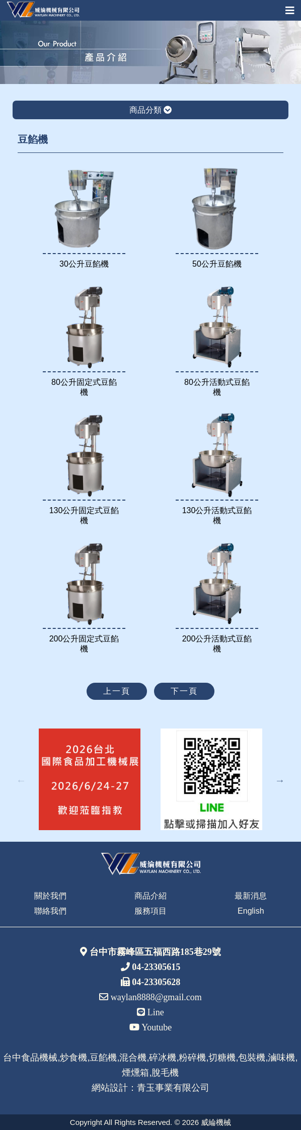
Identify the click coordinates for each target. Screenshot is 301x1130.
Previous (21, 780)
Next (280, 780)
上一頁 (116, 691)
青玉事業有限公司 (173, 1088)
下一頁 (184, 691)
